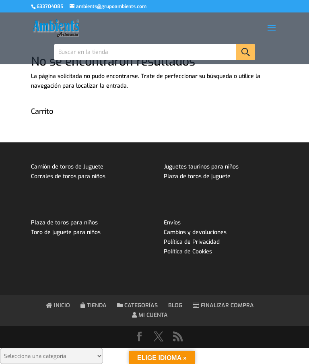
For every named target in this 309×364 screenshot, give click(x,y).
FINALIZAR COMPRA (223, 305)
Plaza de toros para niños (64, 222)
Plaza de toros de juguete (197, 176)
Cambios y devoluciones (195, 232)
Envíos (172, 222)
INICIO (58, 305)
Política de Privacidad (192, 242)
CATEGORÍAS (137, 305)
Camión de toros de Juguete (67, 167)
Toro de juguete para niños (66, 232)
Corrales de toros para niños (68, 176)
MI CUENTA (150, 315)
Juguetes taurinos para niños (201, 167)
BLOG (175, 305)
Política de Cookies (188, 251)
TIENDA (93, 305)
